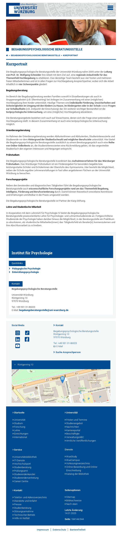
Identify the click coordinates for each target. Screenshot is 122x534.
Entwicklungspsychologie (25, 272)
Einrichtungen (20, 434)
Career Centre (20, 481)
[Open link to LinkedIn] (16, 339)
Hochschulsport (22, 464)
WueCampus (72, 460)
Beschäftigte (72, 434)
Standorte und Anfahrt (25, 501)
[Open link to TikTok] (25, 333)
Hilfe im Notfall (21, 518)
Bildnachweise (73, 500)
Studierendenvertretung (25, 478)
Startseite (18, 413)
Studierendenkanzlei (24, 474)
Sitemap (70, 497)
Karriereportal (72, 430)
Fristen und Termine (76, 420)
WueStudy (71, 456)
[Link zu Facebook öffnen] (25, 339)
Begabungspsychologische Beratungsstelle (46, 49)
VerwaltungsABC (74, 437)
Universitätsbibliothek (25, 457)
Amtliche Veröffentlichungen (80, 441)
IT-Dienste (19, 460)
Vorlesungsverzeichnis (77, 463)
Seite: (68, 519)
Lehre (16, 430)
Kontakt (59, 325)
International (20, 437)
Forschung (19, 427)
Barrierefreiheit (77, 529)
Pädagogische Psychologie (26, 268)
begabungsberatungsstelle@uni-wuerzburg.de (43, 310)
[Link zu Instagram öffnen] (16, 333)
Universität (19, 420)
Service (17, 450)
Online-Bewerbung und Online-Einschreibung (81, 468)
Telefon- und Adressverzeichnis (30, 497)
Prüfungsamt (20, 471)
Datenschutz (59, 529)
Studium (18, 423)
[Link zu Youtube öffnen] (16, 346)
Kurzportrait (70, 55)
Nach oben (71, 504)
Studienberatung (22, 467)
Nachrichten (72, 427)
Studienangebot (74, 423)
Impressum (43, 529)
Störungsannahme (23, 511)
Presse (17, 504)
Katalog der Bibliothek (77, 474)
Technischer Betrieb (24, 515)
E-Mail (59, 346)
